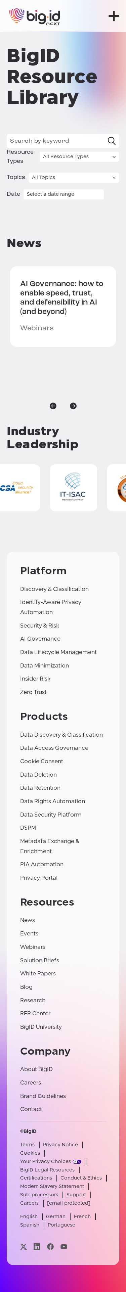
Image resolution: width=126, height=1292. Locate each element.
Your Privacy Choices (45, 1161)
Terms (27, 1145)
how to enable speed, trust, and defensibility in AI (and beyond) (61, 298)
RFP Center (35, 1013)
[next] (73, 406)
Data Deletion (38, 775)
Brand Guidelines (43, 1096)
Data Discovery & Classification (61, 735)
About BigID (36, 1069)
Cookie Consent (41, 761)
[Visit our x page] (23, 1247)
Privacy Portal (38, 878)
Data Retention (40, 788)
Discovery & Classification (54, 589)
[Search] (112, 141)
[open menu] (114, 16)
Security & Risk (39, 625)
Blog (26, 987)
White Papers (38, 973)
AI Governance (40, 639)
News (27, 920)
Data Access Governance (54, 748)
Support (76, 1195)
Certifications (36, 1178)
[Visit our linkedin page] (37, 1247)
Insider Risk (35, 679)
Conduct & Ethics (81, 1178)
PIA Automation (42, 864)
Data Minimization (44, 665)
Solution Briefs (39, 960)
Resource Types (20, 157)
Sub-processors (39, 1195)
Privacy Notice (60, 1145)
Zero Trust (33, 692)
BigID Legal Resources (47, 1170)
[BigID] (35, 16)
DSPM (28, 828)
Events (29, 933)
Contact (31, 1109)
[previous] (53, 406)
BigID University (41, 1027)
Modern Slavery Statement (52, 1186)
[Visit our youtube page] (63, 1247)
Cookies (30, 1153)
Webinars (32, 947)
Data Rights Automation (52, 801)
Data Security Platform (51, 815)
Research (32, 1000)
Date (13, 194)
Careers (30, 1082)
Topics (16, 177)
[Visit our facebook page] (50, 1247)
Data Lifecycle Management (58, 652)
